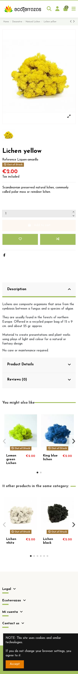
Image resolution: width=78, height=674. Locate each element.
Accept (15, 664)
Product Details (39, 364)
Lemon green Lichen (11, 459)
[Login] (57, 9)
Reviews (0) (39, 379)
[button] (37, 472)
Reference (9, 159)
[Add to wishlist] (20, 239)
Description (39, 289)
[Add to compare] (58, 239)
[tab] (39, 290)
